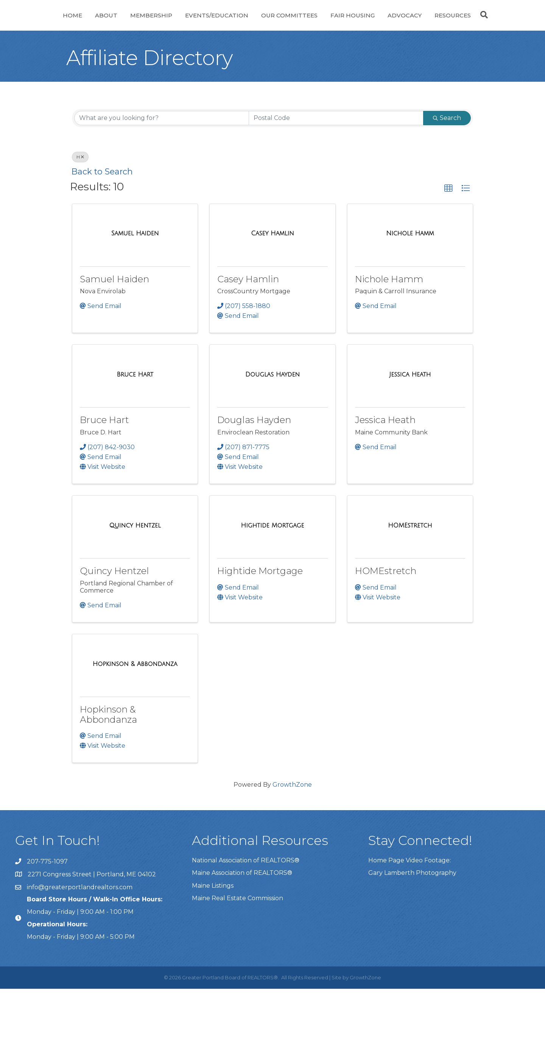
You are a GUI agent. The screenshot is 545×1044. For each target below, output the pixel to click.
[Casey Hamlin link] (272, 289)
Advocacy (479, 24)
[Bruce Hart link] (135, 430)
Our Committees (364, 24)
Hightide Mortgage (260, 626)
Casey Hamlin (248, 334)
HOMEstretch (385, 626)
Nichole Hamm (389, 334)
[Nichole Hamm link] (410, 289)
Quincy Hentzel (114, 626)
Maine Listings (213, 940)
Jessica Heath (385, 475)
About (92, 24)
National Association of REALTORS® (245, 915)
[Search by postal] (336, 173)
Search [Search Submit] (447, 173)
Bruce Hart (104, 475)
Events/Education (202, 24)
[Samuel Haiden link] (135, 289)
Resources (272, 53)
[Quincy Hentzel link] (135, 581)
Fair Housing (427, 24)
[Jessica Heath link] (410, 430)
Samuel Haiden (114, 334)
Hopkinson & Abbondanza (108, 769)
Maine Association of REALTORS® (242, 928)
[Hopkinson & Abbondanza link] (135, 719)
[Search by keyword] (161, 173)
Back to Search (102, 227)
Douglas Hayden (254, 475)
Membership (137, 24)
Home (58, 24)
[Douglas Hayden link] (272, 430)
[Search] (272, 71)
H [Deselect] (80, 212)
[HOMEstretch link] (410, 581)
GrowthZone (292, 839)
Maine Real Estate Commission (237, 953)
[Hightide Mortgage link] (272, 581)
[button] (448, 243)
